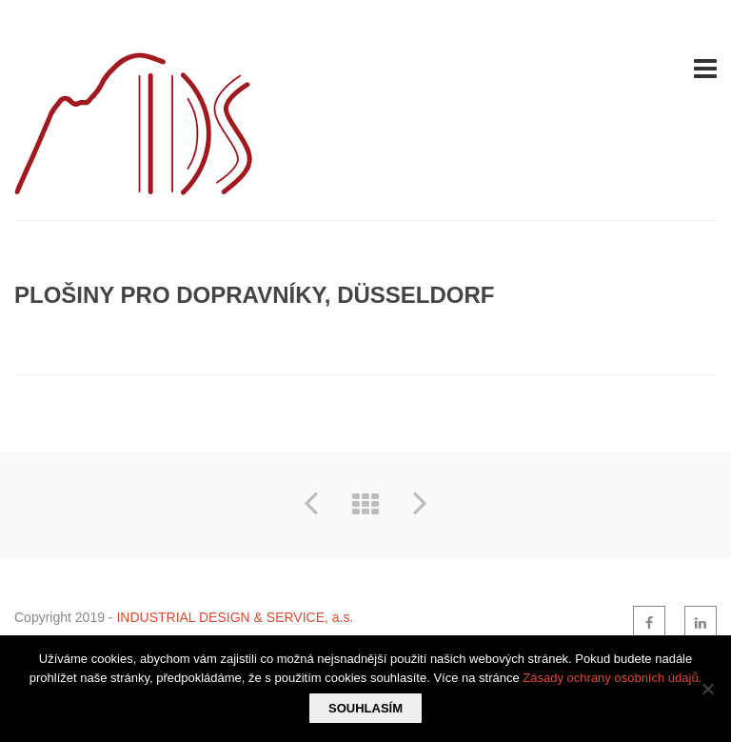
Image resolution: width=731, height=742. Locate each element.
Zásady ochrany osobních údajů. (612, 678)
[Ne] (707, 688)
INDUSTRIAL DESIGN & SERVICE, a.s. (234, 617)
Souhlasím (365, 708)
